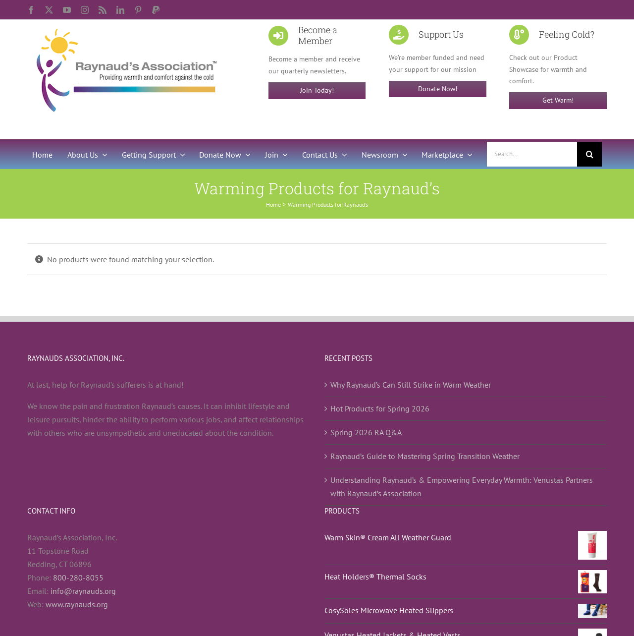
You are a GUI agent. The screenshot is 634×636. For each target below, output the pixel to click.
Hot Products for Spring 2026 (379, 408)
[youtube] (67, 10)
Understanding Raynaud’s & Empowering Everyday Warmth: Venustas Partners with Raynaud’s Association (461, 486)
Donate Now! (437, 88)
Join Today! (317, 90)
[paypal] (156, 10)
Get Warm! (558, 100)
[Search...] (532, 154)
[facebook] (31, 10)
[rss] (102, 10)
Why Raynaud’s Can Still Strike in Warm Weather (410, 385)
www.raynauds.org (77, 604)
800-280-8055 (78, 577)
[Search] (589, 154)
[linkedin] (120, 10)
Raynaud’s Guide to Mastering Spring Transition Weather (425, 456)
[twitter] (49, 10)
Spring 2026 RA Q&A (366, 432)
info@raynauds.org (83, 591)
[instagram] (85, 10)
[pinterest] (138, 10)
